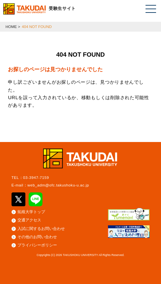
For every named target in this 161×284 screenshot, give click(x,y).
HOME (11, 27)
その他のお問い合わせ (37, 237)
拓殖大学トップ (31, 212)
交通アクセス (29, 220)
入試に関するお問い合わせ (41, 229)
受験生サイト (62, 8)
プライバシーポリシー (37, 245)
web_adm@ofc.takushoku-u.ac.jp (58, 185)
